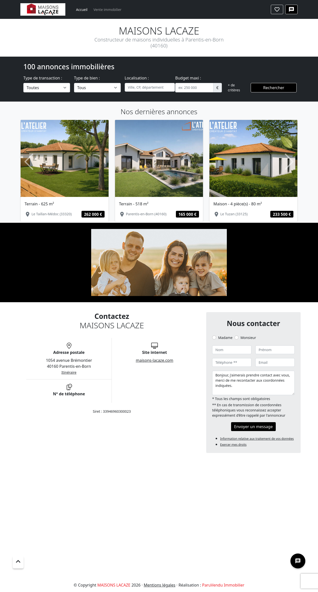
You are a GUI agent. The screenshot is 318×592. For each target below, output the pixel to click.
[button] (28, 162)
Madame (225, 337)
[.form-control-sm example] (194, 87)
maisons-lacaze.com (154, 360)
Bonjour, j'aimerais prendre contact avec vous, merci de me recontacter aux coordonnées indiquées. (253, 383)
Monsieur (248, 337)
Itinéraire (68, 372)
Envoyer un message (253, 426)
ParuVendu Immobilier (223, 585)
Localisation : (137, 78)
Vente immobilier (107, 9)
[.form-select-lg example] (46, 87)
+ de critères (234, 87)
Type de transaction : (42, 78)
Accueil (81, 9)
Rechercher (273, 87)
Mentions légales (159, 585)
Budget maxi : (188, 78)
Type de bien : (87, 78)
